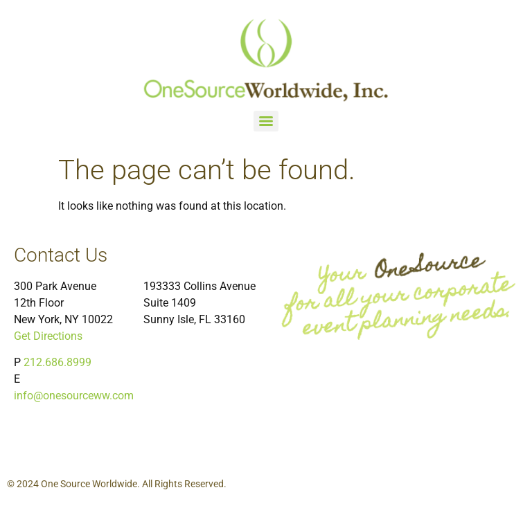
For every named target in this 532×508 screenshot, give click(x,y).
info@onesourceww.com (74, 395)
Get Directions (48, 336)
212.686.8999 (57, 362)
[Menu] (266, 121)
